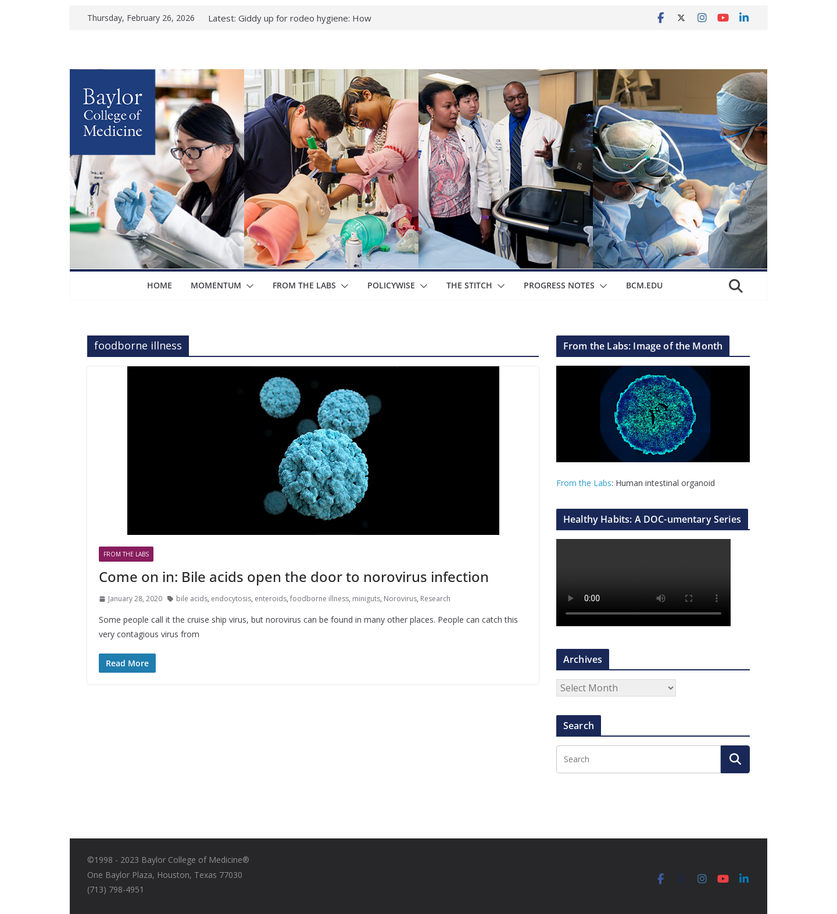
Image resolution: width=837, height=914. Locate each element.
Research (435, 599)
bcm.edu (644, 285)
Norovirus (400, 599)
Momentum (216, 285)
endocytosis (231, 599)
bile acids (192, 599)
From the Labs (583, 482)
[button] (247, 286)
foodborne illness (319, 599)
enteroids (271, 599)
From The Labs (304, 285)
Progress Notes (559, 285)
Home (159, 285)
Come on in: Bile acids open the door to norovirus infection (294, 576)
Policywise (391, 285)
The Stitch (469, 285)
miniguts (366, 599)
